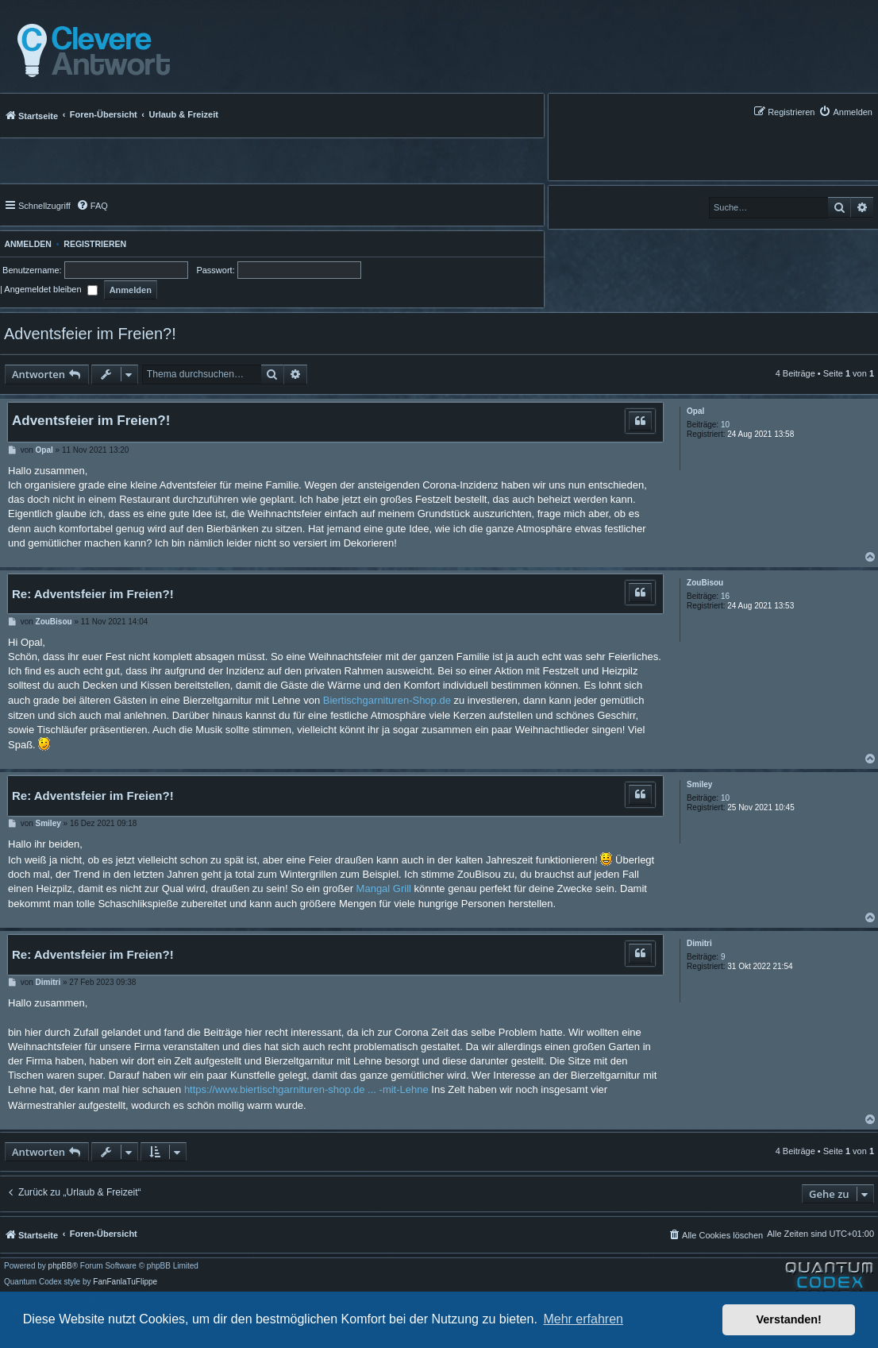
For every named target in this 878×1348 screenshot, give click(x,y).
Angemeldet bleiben (50, 289)
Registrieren (95, 244)
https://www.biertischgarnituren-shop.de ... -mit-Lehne (306, 1089)
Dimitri (699, 943)
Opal (695, 411)
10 (725, 424)
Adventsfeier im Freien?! (90, 333)
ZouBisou (705, 582)
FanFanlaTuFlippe (125, 1282)
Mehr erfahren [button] (583, 1319)
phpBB (60, 1266)
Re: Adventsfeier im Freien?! (93, 594)
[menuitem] (845, 112)
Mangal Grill (383, 888)
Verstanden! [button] (789, 1319)
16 (725, 596)
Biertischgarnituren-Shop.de (387, 700)
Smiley (699, 784)
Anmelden (26, 244)
